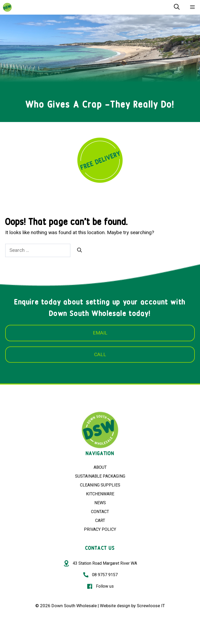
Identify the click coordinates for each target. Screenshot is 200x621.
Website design (115, 605)
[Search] (79, 250)
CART (100, 520)
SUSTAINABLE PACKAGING (100, 476)
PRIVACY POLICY (100, 529)
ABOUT (100, 467)
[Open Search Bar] (177, 7)
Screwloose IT (151, 605)
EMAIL (100, 333)
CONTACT (100, 511)
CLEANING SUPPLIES (100, 485)
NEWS (100, 502)
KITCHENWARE (100, 493)
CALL (100, 354)
